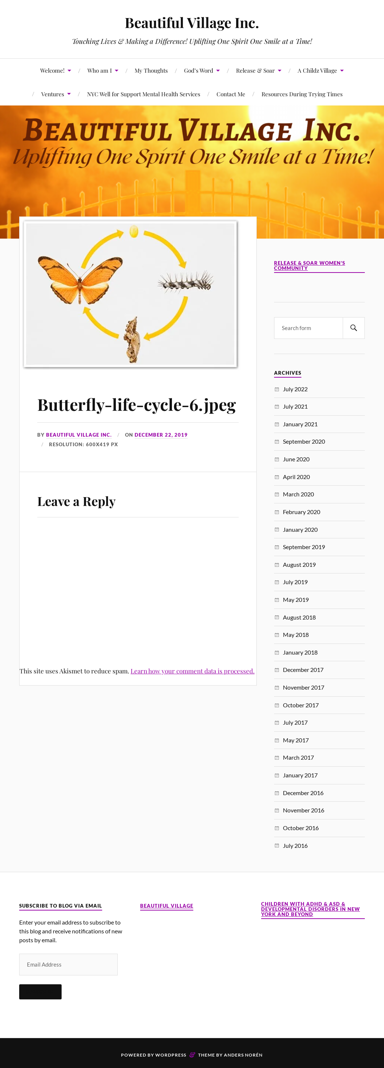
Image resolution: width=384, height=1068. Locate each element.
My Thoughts (151, 70)
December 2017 (303, 669)
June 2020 (296, 458)
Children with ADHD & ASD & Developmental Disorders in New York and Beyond (310, 909)
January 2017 (300, 775)
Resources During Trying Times (302, 94)
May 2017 (296, 739)
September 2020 (304, 441)
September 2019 (304, 546)
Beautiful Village (166, 906)
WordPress (170, 1055)
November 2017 (303, 687)
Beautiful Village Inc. (192, 22)
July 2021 (295, 406)
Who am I (99, 70)
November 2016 (303, 810)
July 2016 (295, 845)
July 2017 (295, 722)
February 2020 (301, 511)
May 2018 (296, 634)
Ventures (52, 94)
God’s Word (198, 70)
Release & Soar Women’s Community (309, 265)
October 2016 (301, 827)
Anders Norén (243, 1055)
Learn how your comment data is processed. (193, 671)
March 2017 (298, 757)
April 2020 (296, 476)
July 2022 (295, 388)
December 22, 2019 (161, 435)
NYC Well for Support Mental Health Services (143, 94)
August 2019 (299, 564)
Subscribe (40, 992)
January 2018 (300, 652)
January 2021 (300, 423)
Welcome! (52, 70)
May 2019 (296, 599)
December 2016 (303, 792)
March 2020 (298, 493)
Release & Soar (255, 70)
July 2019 (295, 581)
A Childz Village (317, 70)
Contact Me (231, 94)
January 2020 (300, 529)
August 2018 (299, 617)
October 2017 (301, 704)
